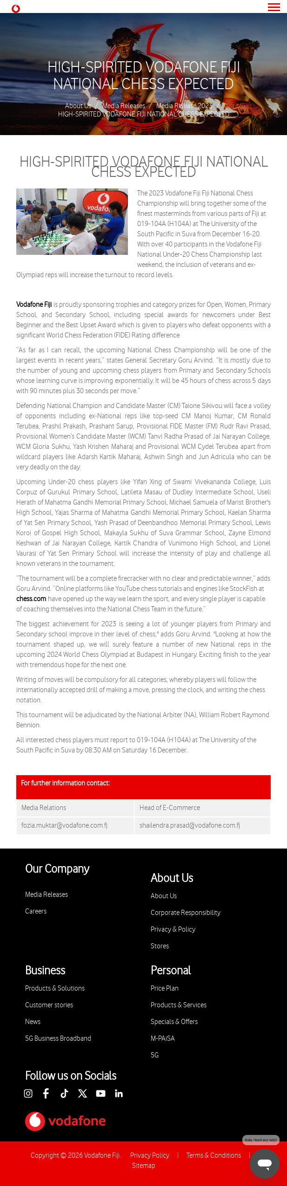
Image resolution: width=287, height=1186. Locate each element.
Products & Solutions (55, 988)
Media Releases (123, 106)
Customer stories (49, 1005)
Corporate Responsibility (185, 913)
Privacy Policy (149, 1156)
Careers (36, 911)
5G (155, 1055)
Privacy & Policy (173, 929)
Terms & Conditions (214, 1156)
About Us (78, 106)
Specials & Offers (174, 1022)
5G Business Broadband (58, 1039)
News (32, 1022)
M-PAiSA (163, 1039)
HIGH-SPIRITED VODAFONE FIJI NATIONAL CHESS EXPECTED (143, 76)
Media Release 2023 (184, 106)
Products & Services (179, 1005)
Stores (160, 946)
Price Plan (165, 988)
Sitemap (143, 1166)
